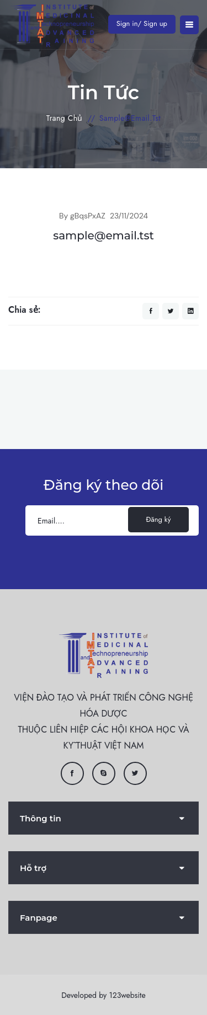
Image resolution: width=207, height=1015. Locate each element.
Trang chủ (64, 118)
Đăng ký (158, 519)
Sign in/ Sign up (141, 23)
